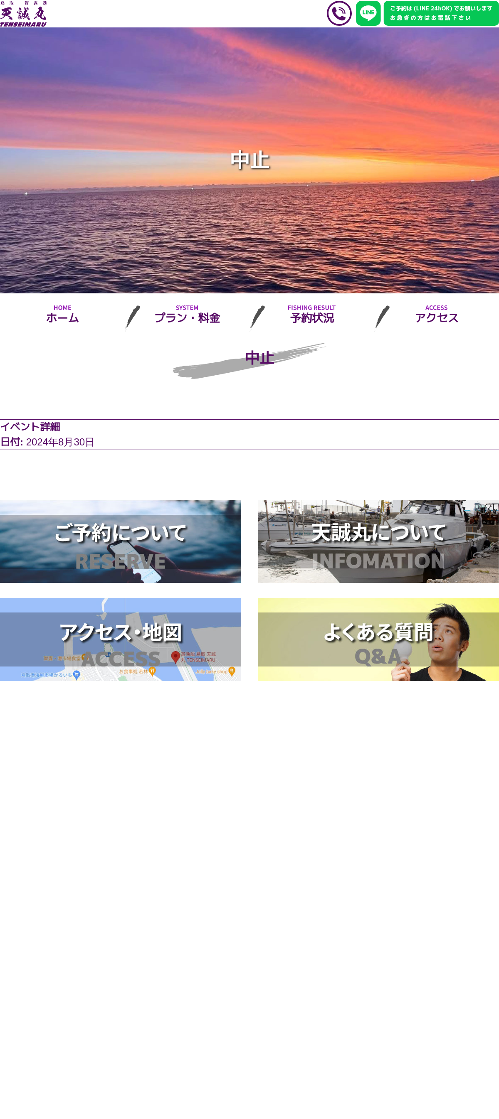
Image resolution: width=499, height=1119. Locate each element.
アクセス (437, 318)
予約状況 (312, 318)
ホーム (62, 318)
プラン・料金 (187, 318)
